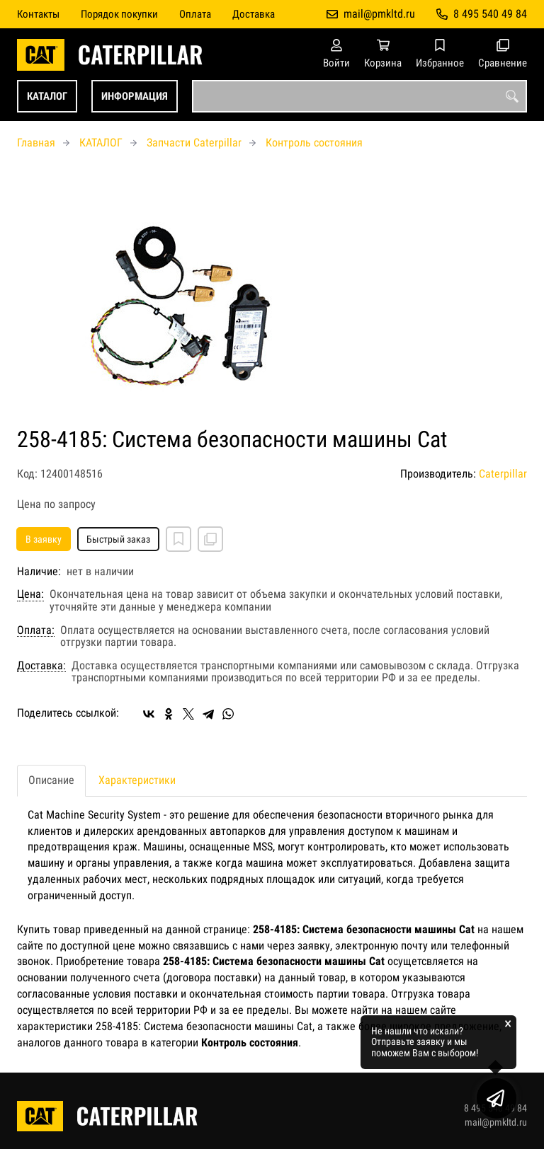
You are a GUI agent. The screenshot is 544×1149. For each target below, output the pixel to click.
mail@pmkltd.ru (379, 14)
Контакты (38, 14)
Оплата (195, 14)
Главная (36, 142)
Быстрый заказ (118, 539)
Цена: (30, 594)
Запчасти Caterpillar (194, 142)
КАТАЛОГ (47, 96)
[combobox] (359, 96)
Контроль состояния (314, 142)
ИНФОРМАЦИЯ (134, 96)
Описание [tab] (51, 780)
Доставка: (41, 665)
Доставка (253, 14)
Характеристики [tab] (137, 780)
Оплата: (36, 630)
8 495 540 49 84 (490, 14)
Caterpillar (503, 473)
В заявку (44, 539)
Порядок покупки (119, 14)
